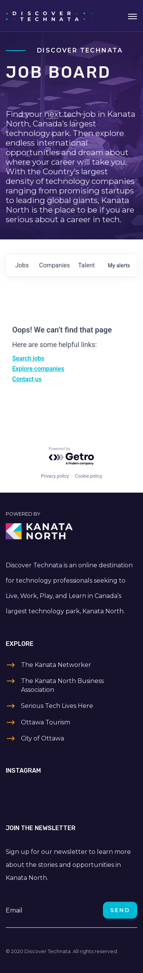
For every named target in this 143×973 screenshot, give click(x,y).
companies (54, 265)
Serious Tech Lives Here (57, 705)
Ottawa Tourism (45, 722)
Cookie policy (88, 476)
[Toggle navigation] (132, 16)
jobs (22, 265)
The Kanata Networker (56, 664)
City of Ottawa (42, 738)
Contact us (27, 379)
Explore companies (38, 368)
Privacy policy (55, 476)
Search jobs (28, 358)
